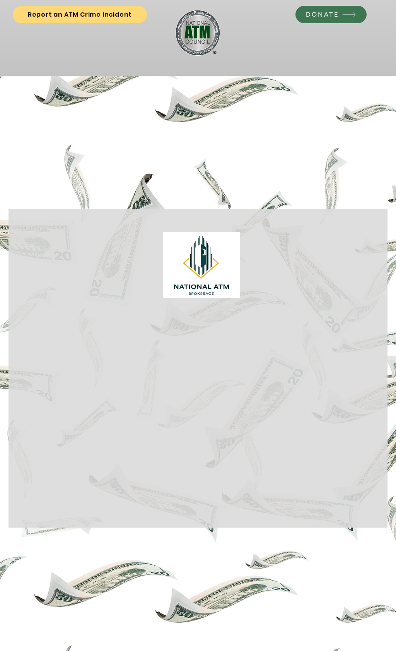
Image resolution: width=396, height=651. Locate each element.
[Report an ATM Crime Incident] (80, 14)
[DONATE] (331, 14)
